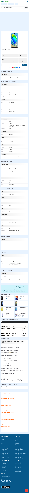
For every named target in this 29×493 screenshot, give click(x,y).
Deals (17, 4)
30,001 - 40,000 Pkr (18, 467)
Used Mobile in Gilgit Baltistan (19, 458)
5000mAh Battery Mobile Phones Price (7, 414)
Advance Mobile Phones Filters (14, 9)
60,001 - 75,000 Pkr (18, 463)
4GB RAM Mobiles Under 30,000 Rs (6, 428)
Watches (2, 443)
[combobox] (12, 65)
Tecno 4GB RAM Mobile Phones (6, 403)
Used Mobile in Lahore (4, 450)
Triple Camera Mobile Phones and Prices (7, 412)
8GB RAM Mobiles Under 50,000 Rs (6, 400)
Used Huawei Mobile (4, 467)
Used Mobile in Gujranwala (5, 457)
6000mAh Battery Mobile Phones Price (7, 410)
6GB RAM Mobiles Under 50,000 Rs (6, 407)
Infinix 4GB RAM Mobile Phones (6, 405)
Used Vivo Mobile (3, 470)
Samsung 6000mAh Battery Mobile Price (7, 398)
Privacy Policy (17, 444)
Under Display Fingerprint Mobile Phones (7, 419)
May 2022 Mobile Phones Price (6, 393)
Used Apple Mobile (3, 463)
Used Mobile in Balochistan (19, 454)
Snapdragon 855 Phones (5, 424)
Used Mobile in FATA (18, 457)
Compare (25, 64)
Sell (26, 490)
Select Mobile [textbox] (5, 64)
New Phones (11, 4)
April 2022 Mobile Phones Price (6, 396)
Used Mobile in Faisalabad (5, 454)
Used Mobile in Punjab (18, 450)
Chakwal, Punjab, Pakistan (5, 476)
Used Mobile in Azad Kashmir (19, 456)
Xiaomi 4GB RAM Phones (5, 417)
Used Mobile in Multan (4, 456)
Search (26, 7)
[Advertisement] (14, 21)
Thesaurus (17, 439)
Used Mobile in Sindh (18, 452)
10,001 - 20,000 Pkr (18, 470)
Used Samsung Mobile (4, 462)
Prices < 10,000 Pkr (18, 471)
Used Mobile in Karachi (4, 449)
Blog (1, 444)
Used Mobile (2, 439)
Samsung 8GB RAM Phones (5, 421)
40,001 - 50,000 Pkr (18, 466)
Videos (16, 440)
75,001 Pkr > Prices (18, 462)
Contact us (17, 443)
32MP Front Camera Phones (5, 426)
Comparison (2, 440)
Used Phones (4, 4)
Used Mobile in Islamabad (19, 449)
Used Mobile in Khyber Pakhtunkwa (20, 453)
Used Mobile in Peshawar (4, 453)
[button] (27, 1)
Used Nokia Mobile (3, 466)
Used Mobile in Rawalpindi (5, 452)
